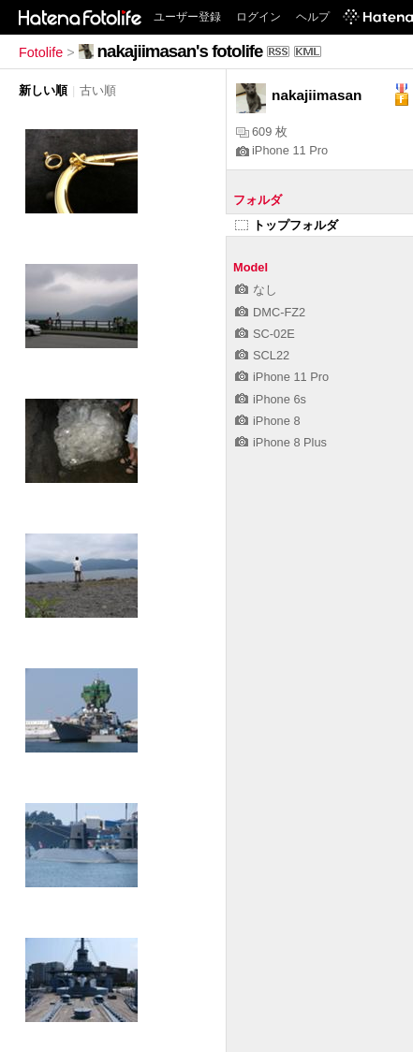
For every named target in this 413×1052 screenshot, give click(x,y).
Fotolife (41, 52)
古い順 (98, 90)
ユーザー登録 (187, 16)
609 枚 (262, 131)
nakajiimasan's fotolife (180, 51)
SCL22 (262, 355)
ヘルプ (313, 16)
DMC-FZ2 (270, 312)
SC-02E (265, 334)
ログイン (258, 16)
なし (256, 290)
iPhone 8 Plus (281, 442)
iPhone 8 (268, 421)
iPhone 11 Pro (282, 150)
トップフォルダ (286, 225)
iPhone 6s (270, 399)
